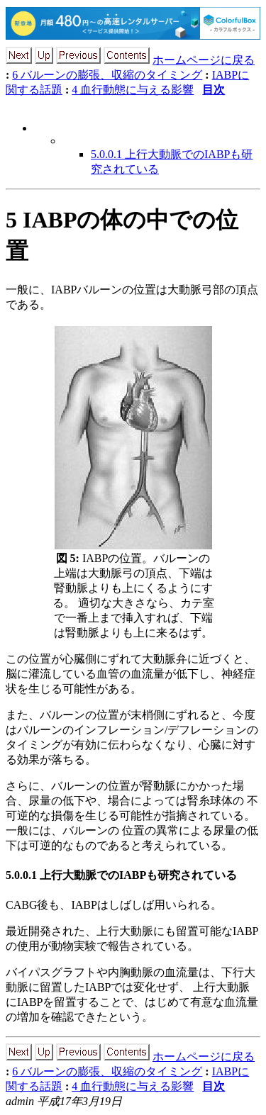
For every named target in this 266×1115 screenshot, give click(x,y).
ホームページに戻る (204, 60)
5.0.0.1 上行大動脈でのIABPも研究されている (121, 875)
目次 (213, 90)
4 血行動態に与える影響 (133, 90)
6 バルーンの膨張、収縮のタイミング (107, 75)
